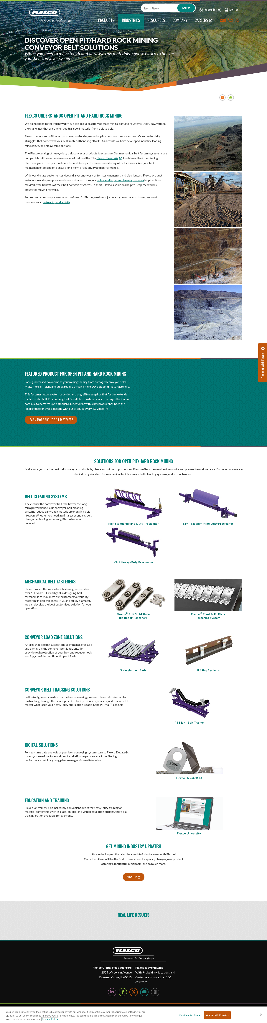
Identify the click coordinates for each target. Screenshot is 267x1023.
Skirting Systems (208, 670)
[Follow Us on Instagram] (155, 992)
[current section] (131, 21)
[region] (133, 1014)
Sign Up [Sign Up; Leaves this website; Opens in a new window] (132, 877)
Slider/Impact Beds (133, 670)
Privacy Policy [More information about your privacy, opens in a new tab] (50, 1019)
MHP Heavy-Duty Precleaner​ (133, 562)
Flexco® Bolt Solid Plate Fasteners (107, 386)
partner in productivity (56, 202)
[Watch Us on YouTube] (144, 992)
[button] (207, 10)
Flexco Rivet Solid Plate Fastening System (208, 616)
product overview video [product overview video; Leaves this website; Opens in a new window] (89, 408)
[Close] (261, 1014)
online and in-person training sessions (120, 180)
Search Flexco (151, 8)
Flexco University (189, 833)
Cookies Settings (189, 1014)
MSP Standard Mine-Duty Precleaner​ (133, 523)
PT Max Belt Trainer (189, 722)
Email (222, 97)
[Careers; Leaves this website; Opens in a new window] (203, 21)
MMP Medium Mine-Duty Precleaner (208, 523)
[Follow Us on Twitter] (133, 992)
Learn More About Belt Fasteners (51, 420)
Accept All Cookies (217, 1014)
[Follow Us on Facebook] (123, 992)
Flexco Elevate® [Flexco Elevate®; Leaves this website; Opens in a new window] (107, 158)
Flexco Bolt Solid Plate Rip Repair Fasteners (133, 616)
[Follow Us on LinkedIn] (112, 992)
